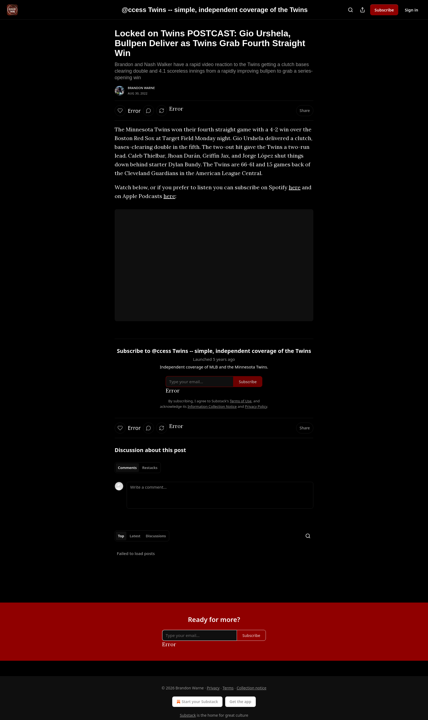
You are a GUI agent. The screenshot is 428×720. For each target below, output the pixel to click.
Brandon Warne (141, 88)
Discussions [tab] (156, 535)
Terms (227, 688)
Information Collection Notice (212, 406)
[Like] (120, 110)
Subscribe (384, 10)
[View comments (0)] (148, 110)
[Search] (350, 9)
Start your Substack (197, 702)
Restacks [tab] (149, 467)
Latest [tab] (135, 535)
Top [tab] (121, 535)
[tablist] (138, 467)
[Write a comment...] (220, 495)
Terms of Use (241, 401)
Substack (188, 715)
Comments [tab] (127, 467)
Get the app (240, 701)
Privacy (213, 688)
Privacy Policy (256, 406)
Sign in (411, 10)
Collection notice (251, 688)
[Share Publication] (362, 9)
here (295, 187)
